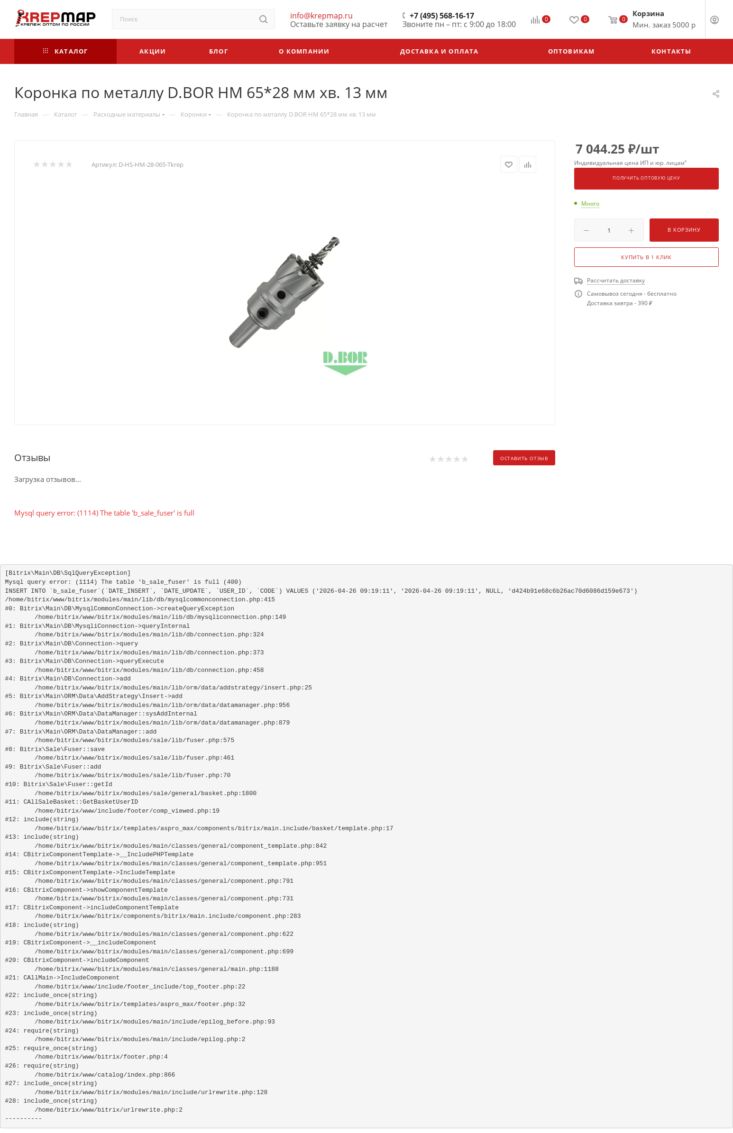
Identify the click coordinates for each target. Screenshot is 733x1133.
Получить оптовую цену (646, 178)
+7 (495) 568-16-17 (442, 15)
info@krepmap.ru (321, 15)
